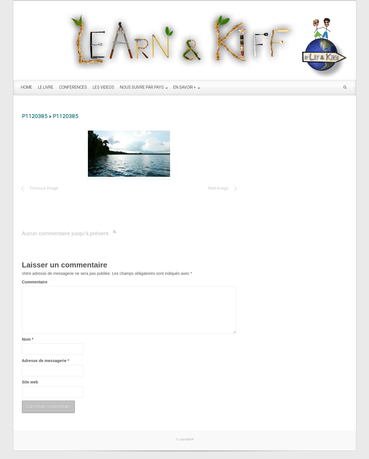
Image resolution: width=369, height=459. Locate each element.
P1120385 (34, 116)
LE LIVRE (45, 87)
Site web (30, 382)
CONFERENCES (73, 87)
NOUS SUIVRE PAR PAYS (142, 87)
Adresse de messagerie (45, 360)
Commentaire (34, 282)
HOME (26, 87)
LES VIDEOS (103, 87)
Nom (27, 339)
